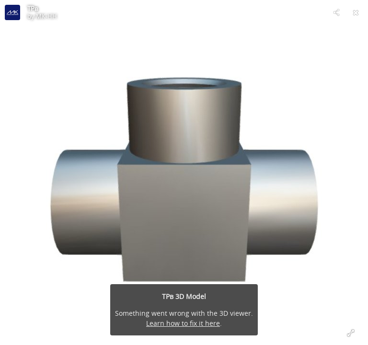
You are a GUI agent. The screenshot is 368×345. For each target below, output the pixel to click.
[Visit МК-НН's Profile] (12, 12)
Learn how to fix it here (183, 323)
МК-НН (46, 16)
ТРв (32, 8)
